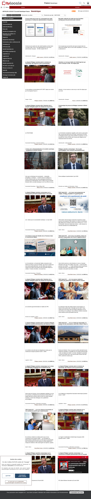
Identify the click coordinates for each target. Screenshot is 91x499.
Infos (63, 486)
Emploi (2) (5, 37)
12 (55, 480)
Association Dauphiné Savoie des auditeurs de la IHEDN (42, 466)
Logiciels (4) (6, 56)
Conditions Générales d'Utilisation (68, 487)
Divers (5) (5, 29)
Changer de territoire (85, 5)
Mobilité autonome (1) (8, 63)
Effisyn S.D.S (40, 164)
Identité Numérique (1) (8, 49)
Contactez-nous (36, 486)
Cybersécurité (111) (7, 26)
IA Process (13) (6, 46)
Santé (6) (5, 70)
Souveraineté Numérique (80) (10, 72)
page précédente (83, 11)
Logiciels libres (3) (7, 58)
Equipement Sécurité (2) (8, 39)
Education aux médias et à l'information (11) (9, 34)
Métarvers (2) (6, 60)
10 (51, 480)
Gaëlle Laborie (40, 51)
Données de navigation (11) (9, 31)
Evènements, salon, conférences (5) (11, 42)
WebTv (50, 7)
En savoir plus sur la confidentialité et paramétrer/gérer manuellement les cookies (16, 482)
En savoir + (35, 487)
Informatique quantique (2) (9, 51)
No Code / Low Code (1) (8, 65)
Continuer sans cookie (22, 476)
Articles (23, 7)
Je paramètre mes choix (76, 492)
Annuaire (77, 7)
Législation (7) (6, 53)
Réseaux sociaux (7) (7, 68)
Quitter (8, 475)
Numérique (35, 11)
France (73, 89)
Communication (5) (7, 24)
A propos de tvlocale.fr (38, 489)
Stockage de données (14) (9, 75)
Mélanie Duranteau (39, 240)
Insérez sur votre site (82, 470)
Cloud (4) (5, 22)
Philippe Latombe (38, 89)
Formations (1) (6, 44)
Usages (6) (5, 77)
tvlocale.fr (7, 486)
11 (53, 480)
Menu (7, 7)
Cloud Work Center (72, 202)
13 (57, 480)
